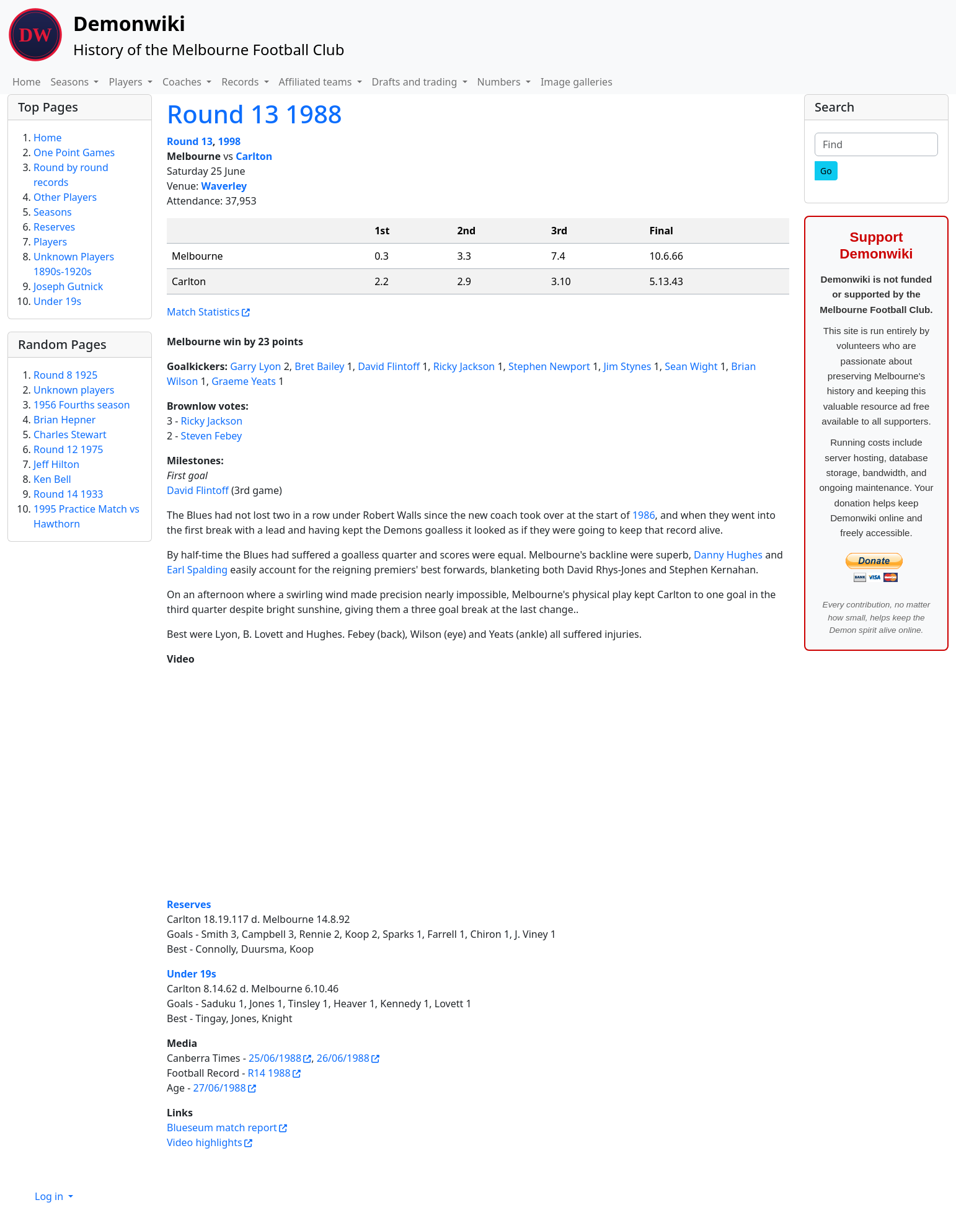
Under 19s (191, 974)
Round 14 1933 (68, 494)
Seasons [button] (71, 82)
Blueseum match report (222, 1127)
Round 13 (190, 141)
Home (26, 82)
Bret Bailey (319, 366)
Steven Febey (211, 436)
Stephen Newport (549, 366)
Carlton (254, 156)
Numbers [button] (500, 82)
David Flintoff (389, 366)
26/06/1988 (343, 1058)
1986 (643, 515)
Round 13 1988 (254, 114)
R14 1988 (269, 1073)
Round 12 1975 (68, 449)
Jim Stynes (627, 366)
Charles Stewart (70, 434)
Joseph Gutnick (68, 286)
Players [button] (126, 82)
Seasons (52, 212)
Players (50, 242)
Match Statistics (203, 312)
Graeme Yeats (243, 381)
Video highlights (204, 1142)
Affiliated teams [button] (317, 82)
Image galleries (577, 82)
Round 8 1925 (65, 375)
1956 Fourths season (81, 405)
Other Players (65, 197)
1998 (229, 141)
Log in (50, 1196)
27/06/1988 (219, 1088)
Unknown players (73, 390)
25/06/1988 (275, 1058)
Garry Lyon (255, 366)
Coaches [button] (183, 82)
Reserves (189, 904)
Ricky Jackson (464, 366)
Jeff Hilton (56, 464)
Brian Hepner (64, 419)
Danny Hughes (728, 555)
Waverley (224, 186)
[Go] (826, 170)
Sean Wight (691, 366)
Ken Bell (52, 479)
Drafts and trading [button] (416, 82)
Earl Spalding (197, 569)
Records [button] (241, 82)
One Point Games (74, 152)
